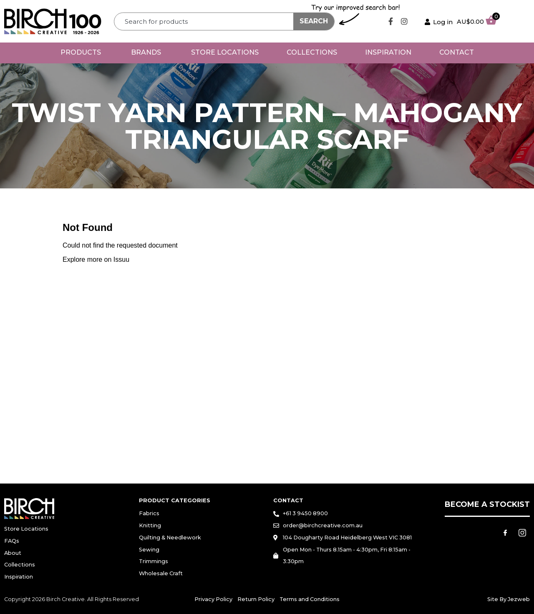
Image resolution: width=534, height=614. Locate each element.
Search (314, 21)
